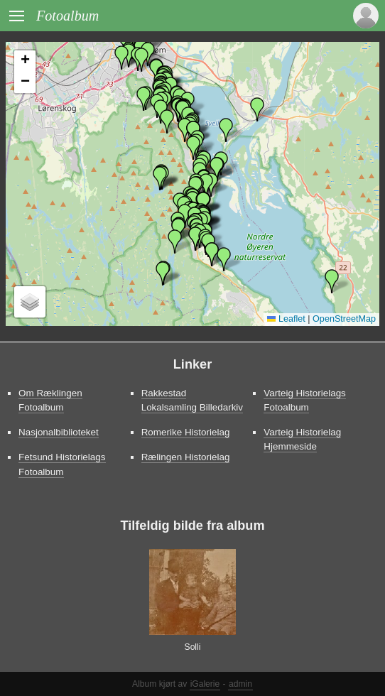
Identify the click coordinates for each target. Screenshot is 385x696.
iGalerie (205, 684)
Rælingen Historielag (185, 457)
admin (240, 684)
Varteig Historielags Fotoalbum (305, 400)
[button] (167, 121)
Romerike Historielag (185, 432)
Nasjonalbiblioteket (58, 432)
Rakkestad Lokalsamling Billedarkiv (192, 400)
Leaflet (286, 319)
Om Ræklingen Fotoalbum (50, 400)
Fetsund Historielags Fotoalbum (62, 464)
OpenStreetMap (344, 319)
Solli (193, 647)
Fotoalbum (67, 15)
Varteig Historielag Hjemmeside (302, 439)
